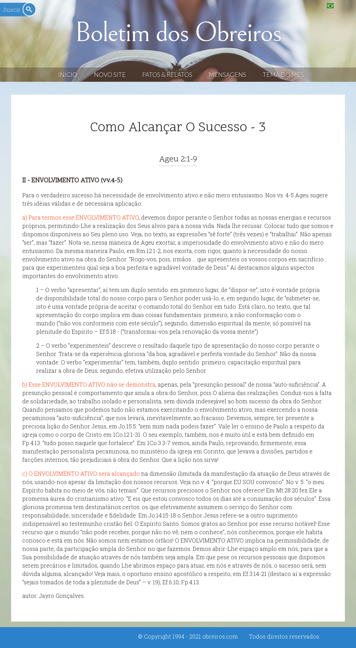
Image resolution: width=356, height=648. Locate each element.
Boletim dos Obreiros (178, 33)
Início (67, 74)
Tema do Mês (283, 74)
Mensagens (227, 74)
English (344, 5)
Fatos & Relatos (167, 74)
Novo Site (110, 74)
